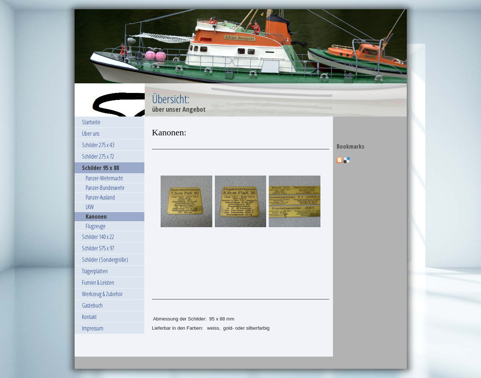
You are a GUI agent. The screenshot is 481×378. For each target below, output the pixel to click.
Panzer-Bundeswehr (105, 188)
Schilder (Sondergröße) (105, 260)
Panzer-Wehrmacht (104, 178)
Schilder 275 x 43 (98, 145)
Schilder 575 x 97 (98, 248)
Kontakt (89, 317)
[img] (241, 63)
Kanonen (96, 216)
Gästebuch (92, 305)
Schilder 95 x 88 (100, 168)
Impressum (92, 328)
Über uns (90, 133)
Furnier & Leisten (98, 282)
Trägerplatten (95, 271)
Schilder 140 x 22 (98, 237)
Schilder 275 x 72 (98, 156)
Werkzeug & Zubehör (102, 294)
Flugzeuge (96, 226)
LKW (90, 207)
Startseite (91, 122)
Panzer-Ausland (100, 197)
